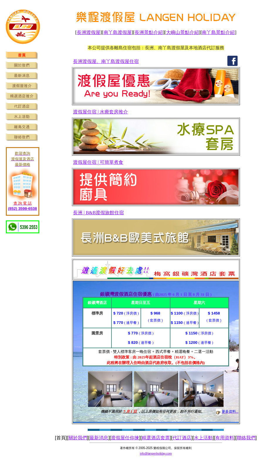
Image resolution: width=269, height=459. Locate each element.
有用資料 (224, 437)
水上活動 (203, 437)
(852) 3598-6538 (22, 208)
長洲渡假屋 (88, 32)
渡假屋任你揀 (125, 437)
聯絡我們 (246, 437)
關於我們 (77, 437)
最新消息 (98, 437)
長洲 (77, 212)
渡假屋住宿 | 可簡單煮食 (98, 162)
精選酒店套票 (156, 437)
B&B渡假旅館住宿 (105, 212)
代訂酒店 (181, 437)
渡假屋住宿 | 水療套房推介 (100, 111)
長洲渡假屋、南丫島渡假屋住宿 (106, 61)
